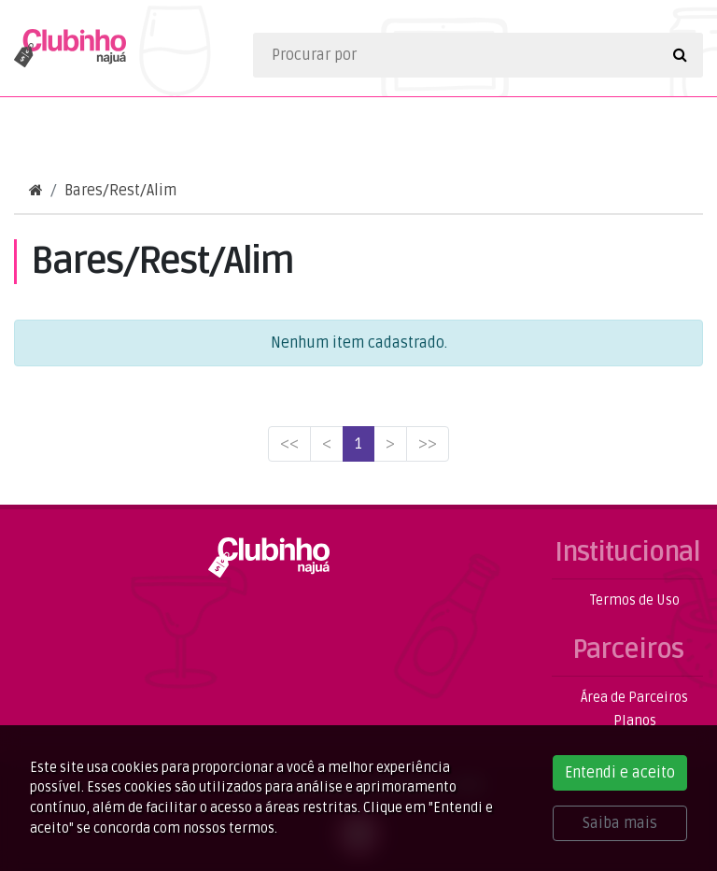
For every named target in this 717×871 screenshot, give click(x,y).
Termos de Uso (635, 600)
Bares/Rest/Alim (120, 190)
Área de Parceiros (634, 698)
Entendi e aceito (620, 773)
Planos (634, 721)
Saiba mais (620, 823)
